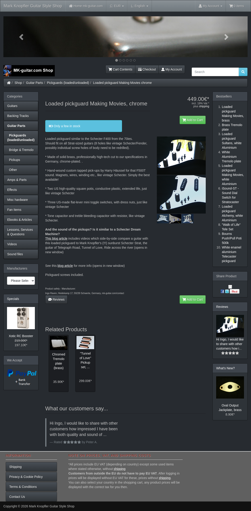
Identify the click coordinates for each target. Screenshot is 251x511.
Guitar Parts (34, 83)
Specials (13, 299)
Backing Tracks (18, 116)
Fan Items (14, 210)
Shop (18, 83)
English (139, 6)
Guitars (12, 106)
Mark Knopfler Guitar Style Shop (33, 6)
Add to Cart (192, 120)
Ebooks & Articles (19, 219)
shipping (204, 106)
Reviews (56, 299)
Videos (12, 244)
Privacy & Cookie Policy (26, 477)
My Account (171, 69)
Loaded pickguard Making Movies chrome (122, 83)
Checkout (147, 69)
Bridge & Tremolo (20, 150)
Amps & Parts (17, 180)
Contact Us (17, 497)
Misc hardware (17, 200)
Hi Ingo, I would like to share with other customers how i (230, 344)
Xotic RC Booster (21, 336)
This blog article (56, 238)
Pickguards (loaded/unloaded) (68, 83)
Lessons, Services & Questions (20, 232)
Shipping (15, 467)
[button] (21, 36)
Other (12, 170)
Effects (12, 190)
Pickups (13, 160)
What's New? (225, 368)
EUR (117, 6)
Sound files (15, 254)
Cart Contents (120, 69)
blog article (65, 266)
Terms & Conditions (23, 487)
